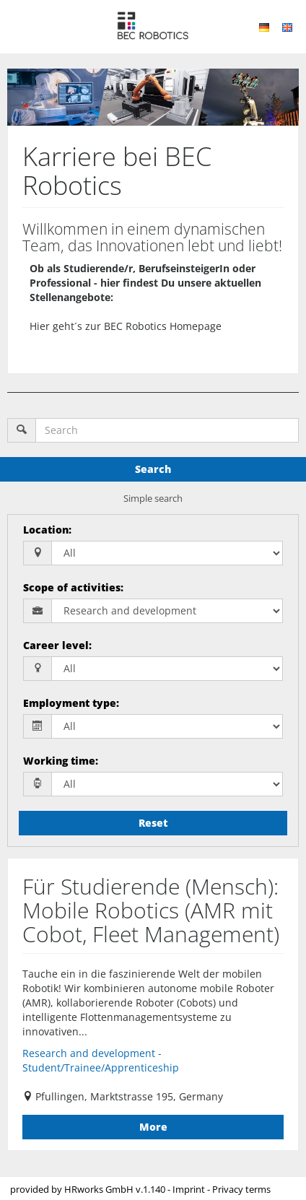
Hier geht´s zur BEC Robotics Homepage (126, 326)
